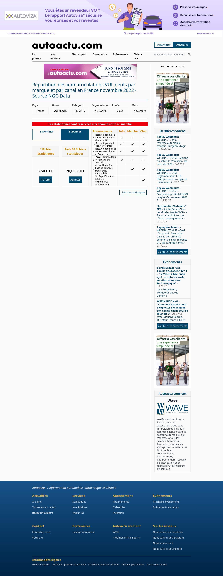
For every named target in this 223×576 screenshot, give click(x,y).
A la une (37, 501)
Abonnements (121, 501)
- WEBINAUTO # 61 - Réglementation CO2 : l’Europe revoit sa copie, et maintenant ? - (172, 176)
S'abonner (182, 45)
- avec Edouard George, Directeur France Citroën (172, 311)
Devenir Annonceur (83, 532)
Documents (100, 54)
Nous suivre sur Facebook (168, 532)
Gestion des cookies (157, 564)
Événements (120, 54)
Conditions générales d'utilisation (69, 564)
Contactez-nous (41, 532)
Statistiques (79, 54)
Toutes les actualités (44, 507)
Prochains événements (166, 501)
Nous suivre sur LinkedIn (167, 548)
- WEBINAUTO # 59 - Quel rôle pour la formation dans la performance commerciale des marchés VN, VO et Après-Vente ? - (172, 237)
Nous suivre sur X (163, 543)
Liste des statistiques (133, 192)
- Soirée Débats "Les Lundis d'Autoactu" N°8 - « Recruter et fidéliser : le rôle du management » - (172, 213)
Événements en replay (166, 507)
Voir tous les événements (172, 252)
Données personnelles (133, 564)
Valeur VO (138, 56)
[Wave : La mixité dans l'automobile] (172, 409)
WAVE (116, 532)
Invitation (118, 513)
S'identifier (163, 45)
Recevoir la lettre (42, 513)
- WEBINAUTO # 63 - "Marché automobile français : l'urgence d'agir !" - (171, 143)
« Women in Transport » (126, 537)
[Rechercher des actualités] (189, 54)
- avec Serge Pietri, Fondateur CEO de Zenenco (172, 281)
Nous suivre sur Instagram (168, 537)
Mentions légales (41, 564)
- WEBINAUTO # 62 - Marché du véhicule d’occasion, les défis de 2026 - (172, 159)
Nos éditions (55, 56)
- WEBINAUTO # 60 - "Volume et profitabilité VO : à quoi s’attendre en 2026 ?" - (172, 194)
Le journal (36, 56)
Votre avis (38, 537)
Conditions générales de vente (103, 564)
